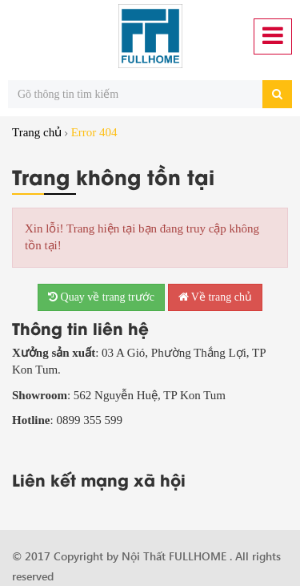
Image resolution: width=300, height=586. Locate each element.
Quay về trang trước (101, 297)
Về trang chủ (215, 297)
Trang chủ (37, 132)
